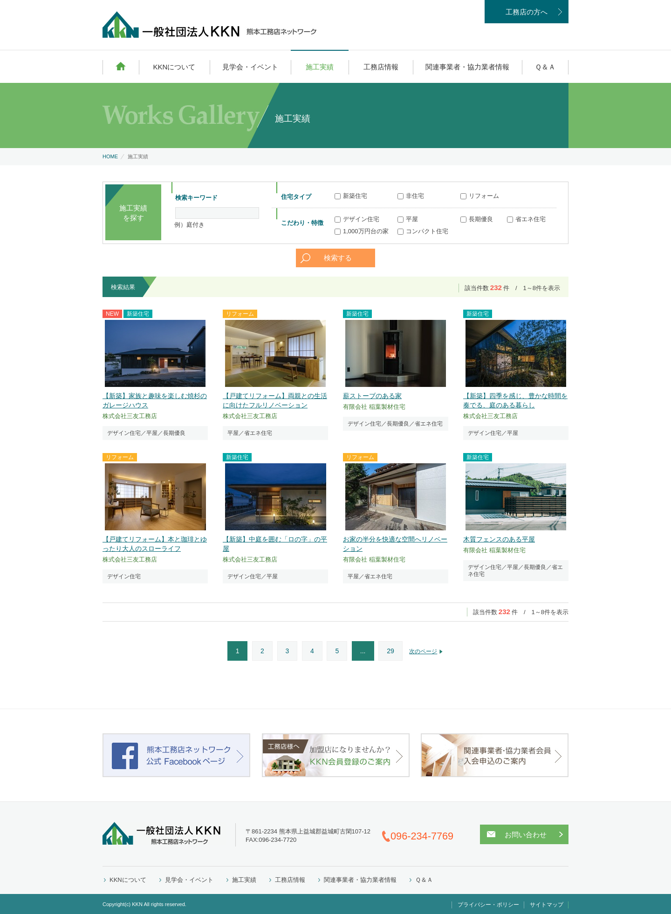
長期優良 (476, 219)
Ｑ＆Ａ (545, 67)
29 (390, 651)
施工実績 (320, 67)
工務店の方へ (527, 12)
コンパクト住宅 (422, 231)
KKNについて (174, 67)
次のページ (423, 651)
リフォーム (479, 195)
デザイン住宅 (357, 219)
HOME (121, 66)
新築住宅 (351, 195)
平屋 (407, 219)
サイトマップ (546, 904)
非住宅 (410, 195)
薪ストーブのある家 (372, 395)
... (363, 651)
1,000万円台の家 (362, 231)
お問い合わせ (526, 835)
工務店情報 (380, 67)
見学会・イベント (250, 67)
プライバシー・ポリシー (488, 904)
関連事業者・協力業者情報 (467, 67)
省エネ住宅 (526, 219)
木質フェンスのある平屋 (499, 539)
